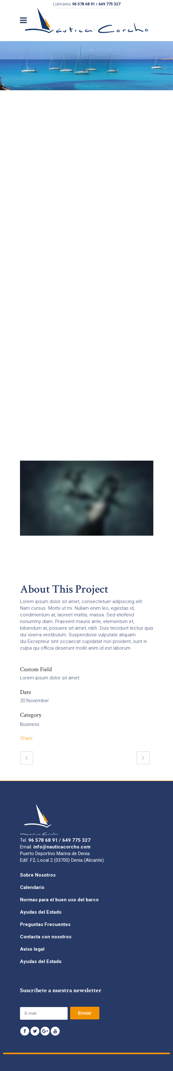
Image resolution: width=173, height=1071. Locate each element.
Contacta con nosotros (45, 937)
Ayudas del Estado (41, 912)
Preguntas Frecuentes (45, 924)
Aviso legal (32, 949)
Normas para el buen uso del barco (59, 900)
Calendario (32, 887)
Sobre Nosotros (38, 875)
